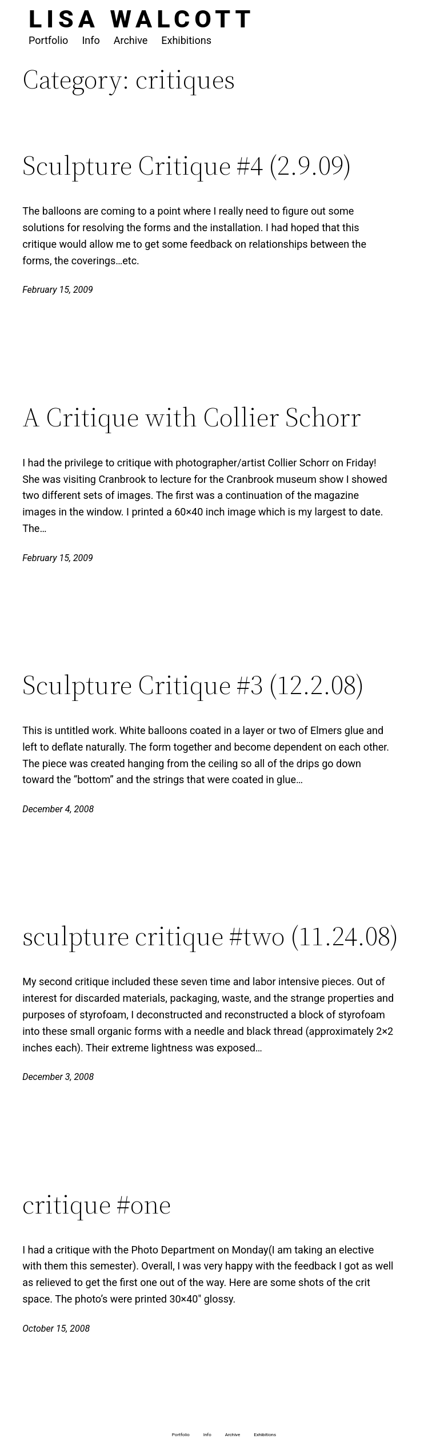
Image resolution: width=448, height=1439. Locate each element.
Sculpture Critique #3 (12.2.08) (193, 685)
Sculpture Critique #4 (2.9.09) (186, 165)
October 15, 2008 (56, 1328)
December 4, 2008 (58, 809)
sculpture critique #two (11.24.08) (210, 936)
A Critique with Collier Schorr (191, 417)
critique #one (96, 1204)
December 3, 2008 (58, 1076)
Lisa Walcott (142, 19)
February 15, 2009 (57, 289)
